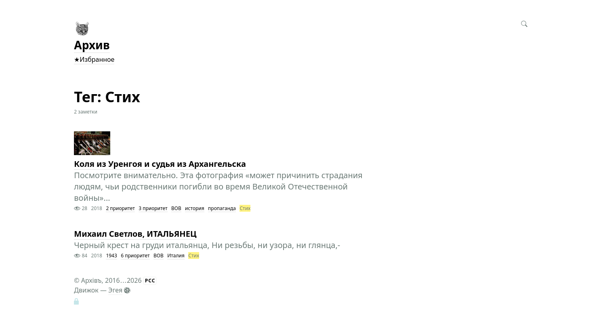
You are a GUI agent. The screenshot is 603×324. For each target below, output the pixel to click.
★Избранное (94, 59)
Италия (176, 255)
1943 (111, 255)
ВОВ (176, 208)
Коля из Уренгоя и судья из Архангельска (160, 163)
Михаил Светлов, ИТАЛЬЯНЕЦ (135, 233)
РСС (150, 280)
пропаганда (222, 208)
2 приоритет (120, 208)
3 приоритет (153, 208)
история (194, 208)
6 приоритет (135, 255)
